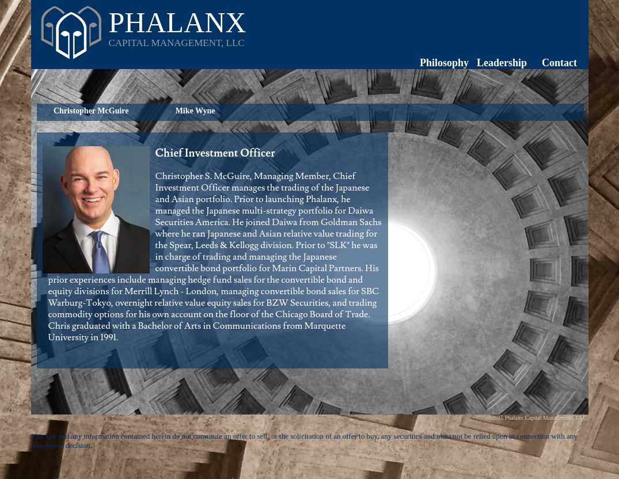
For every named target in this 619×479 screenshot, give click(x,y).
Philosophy (444, 63)
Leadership (502, 63)
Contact (559, 63)
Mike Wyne (195, 111)
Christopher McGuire (91, 111)
